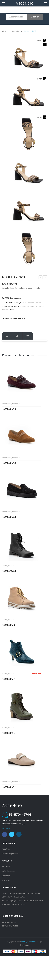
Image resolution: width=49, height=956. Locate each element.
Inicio (4, 31)
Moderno (30, 303)
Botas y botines (8, 566)
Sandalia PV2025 (37, 306)
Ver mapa (6, 828)
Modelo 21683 (9, 517)
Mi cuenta (6, 866)
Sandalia (15, 31)
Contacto (6, 876)
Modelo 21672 (9, 787)
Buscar (35, 17)
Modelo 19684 (9, 571)
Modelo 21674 (9, 409)
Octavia (38, 303)
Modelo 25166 (40, 277)
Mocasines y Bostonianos (12, 404)
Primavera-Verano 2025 (11, 306)
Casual (23, 303)
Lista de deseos (8, 871)
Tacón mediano (8, 310)
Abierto (16, 303)
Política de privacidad (11, 854)
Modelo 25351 (45, 277)
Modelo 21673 (9, 463)
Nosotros (6, 849)
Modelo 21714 (9, 733)
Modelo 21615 (8, 625)
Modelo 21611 (8, 679)
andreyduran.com (28, 942)
